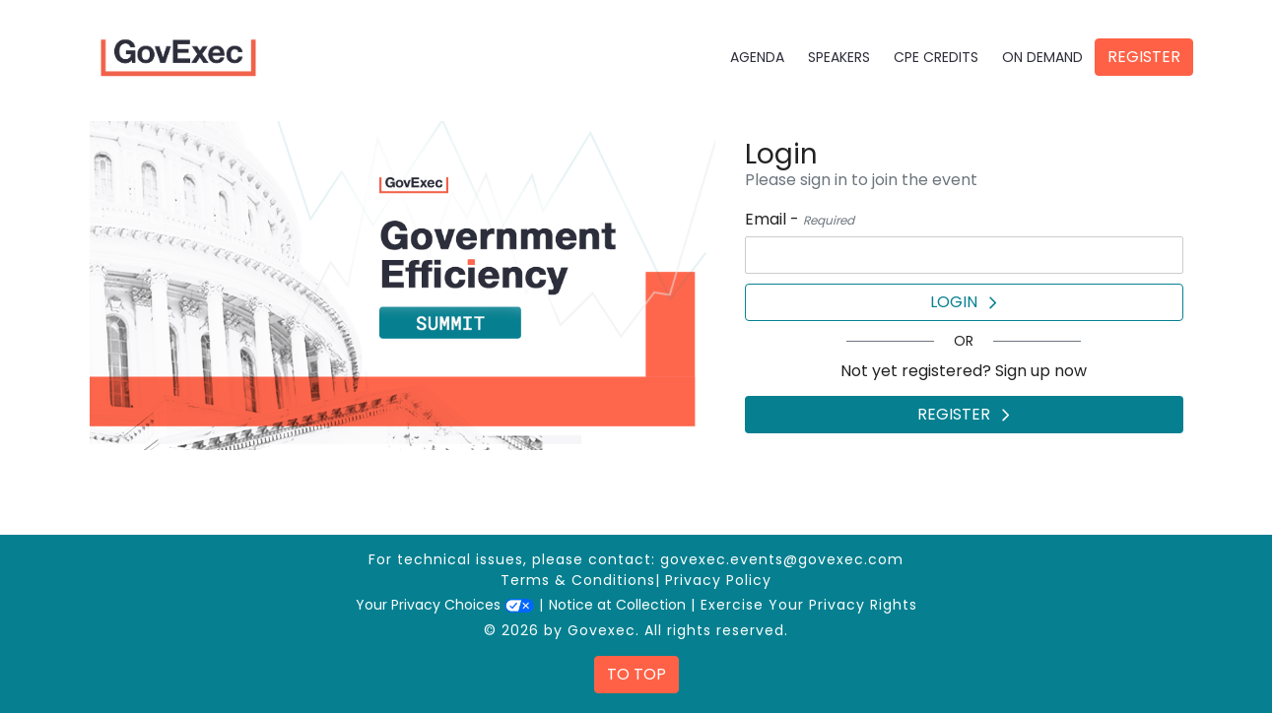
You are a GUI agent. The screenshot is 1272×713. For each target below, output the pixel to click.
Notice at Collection (617, 605)
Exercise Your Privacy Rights (809, 605)
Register (1143, 56)
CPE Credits (936, 57)
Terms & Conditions (578, 580)
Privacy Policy (718, 580)
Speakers (839, 57)
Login (963, 302)
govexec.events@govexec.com (782, 559)
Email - (799, 219)
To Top (636, 674)
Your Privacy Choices (445, 605)
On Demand (1042, 57)
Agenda (757, 57)
